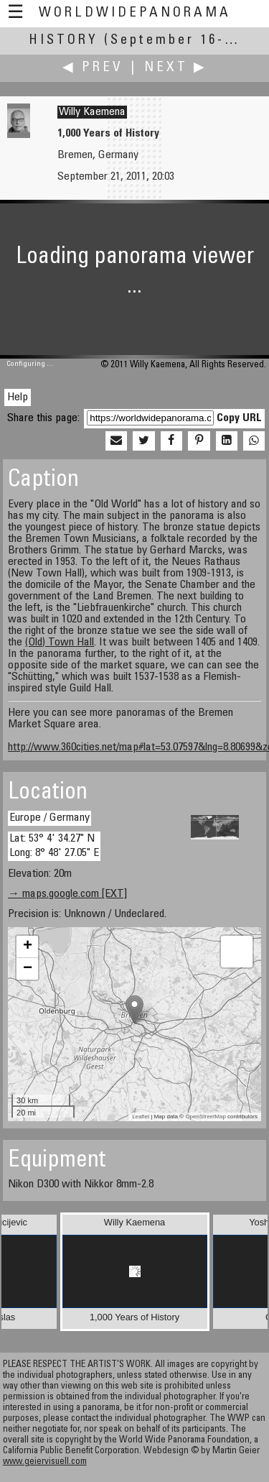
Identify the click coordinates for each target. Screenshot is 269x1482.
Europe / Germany (49, 818)
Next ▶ (175, 68)
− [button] (27, 969)
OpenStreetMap (205, 1116)
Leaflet (140, 1116)
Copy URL (239, 418)
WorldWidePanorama (135, 13)
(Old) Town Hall (59, 642)
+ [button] (27, 946)
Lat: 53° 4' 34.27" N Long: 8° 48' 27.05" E (54, 845)
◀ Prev (92, 68)
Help (17, 397)
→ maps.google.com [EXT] (67, 894)
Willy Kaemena (92, 112)
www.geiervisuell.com (45, 1462)
